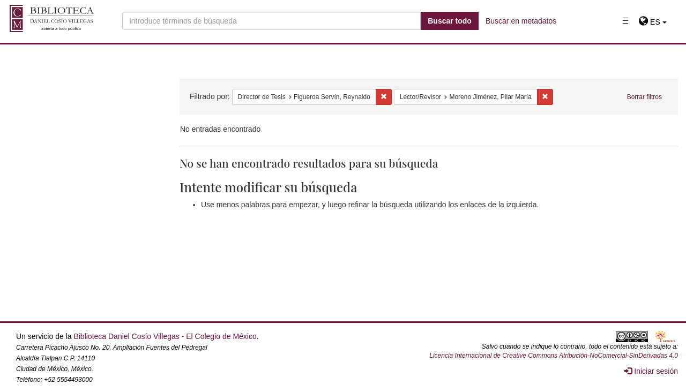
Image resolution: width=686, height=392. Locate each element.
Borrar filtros (644, 97)
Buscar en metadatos (521, 21)
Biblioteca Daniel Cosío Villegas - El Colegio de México (164, 336)
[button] (652, 22)
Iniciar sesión (651, 371)
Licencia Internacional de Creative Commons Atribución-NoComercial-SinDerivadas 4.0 (553, 355)
